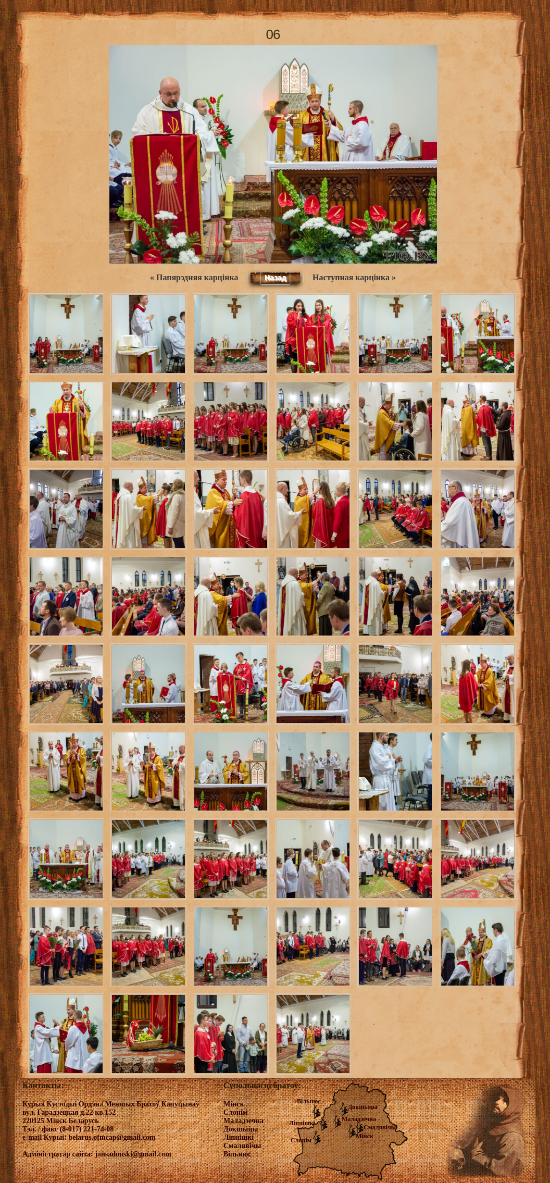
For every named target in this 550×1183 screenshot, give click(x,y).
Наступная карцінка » (354, 277)
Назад (275, 277)
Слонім (301, 1140)
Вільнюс (309, 1101)
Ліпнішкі (302, 1123)
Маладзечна (359, 1119)
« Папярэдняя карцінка (194, 277)
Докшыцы (363, 1107)
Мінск (364, 1136)
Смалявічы (380, 1127)
